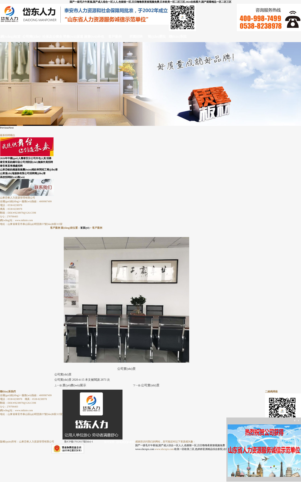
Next (11, 127)
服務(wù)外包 (94, 36)
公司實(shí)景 (150, 385)
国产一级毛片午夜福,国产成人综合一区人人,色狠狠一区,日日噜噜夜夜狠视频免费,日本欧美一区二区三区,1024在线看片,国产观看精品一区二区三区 (150, 1)
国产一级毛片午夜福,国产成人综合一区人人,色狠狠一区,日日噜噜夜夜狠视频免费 (180, 445)
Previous (4, 127)
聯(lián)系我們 (177, 38)
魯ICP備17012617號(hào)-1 (78, 441)
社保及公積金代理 (52, 38)
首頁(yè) (84, 227)
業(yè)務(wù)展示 (74, 385)
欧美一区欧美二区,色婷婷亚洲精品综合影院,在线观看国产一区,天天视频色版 (216, 449)
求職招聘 (136, 36)
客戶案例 (115, 36)
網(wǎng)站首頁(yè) (10, 38)
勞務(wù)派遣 (73, 36)
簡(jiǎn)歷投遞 (157, 38)
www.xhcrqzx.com (144, 449)
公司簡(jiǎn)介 (31, 38)
